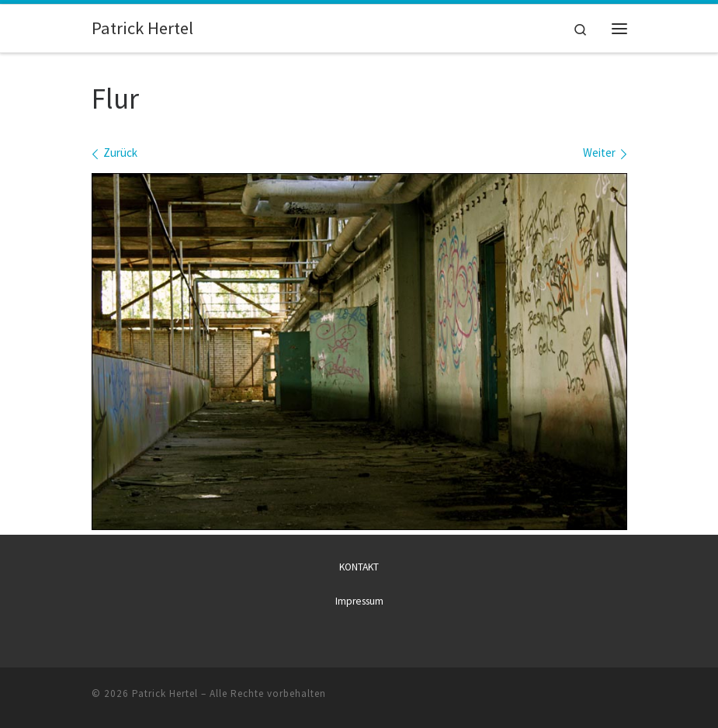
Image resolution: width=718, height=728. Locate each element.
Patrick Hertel (165, 692)
